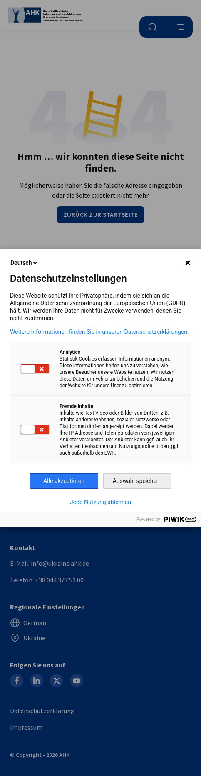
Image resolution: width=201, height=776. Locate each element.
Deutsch (24, 262)
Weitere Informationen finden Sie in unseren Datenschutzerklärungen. (99, 331)
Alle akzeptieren (63, 481)
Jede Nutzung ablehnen (100, 502)
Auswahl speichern (137, 481)
